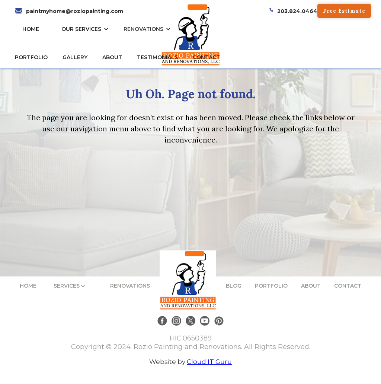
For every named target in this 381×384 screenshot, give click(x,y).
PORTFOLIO (271, 285)
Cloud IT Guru (209, 361)
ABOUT (311, 285)
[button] (87, 29)
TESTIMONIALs (157, 57)
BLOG (233, 285)
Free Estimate (344, 10)
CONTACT (206, 57)
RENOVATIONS (143, 29)
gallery (75, 57)
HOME (30, 29)
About (112, 57)
